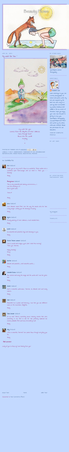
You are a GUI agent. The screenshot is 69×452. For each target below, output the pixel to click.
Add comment (7, 342)
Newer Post (5, 393)
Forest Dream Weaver (13, 241)
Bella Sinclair (10, 314)
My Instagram (53, 212)
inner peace (17, 153)
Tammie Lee (56, 90)
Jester (9, 286)
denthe (9, 261)
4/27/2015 (23, 241)
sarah (8, 229)
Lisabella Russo (11, 272)
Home (25, 393)
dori (8, 166)
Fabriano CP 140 (29, 152)
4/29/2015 (17, 314)
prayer (34, 153)
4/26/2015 (12, 166)
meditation (27, 153)
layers (8, 217)
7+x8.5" (10, 152)
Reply (8, 176)
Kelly (8, 330)
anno (8, 204)
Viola (8, 300)
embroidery (18, 152)
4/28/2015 (14, 286)
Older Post (44, 393)
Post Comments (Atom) (17, 397)
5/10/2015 (12, 330)
